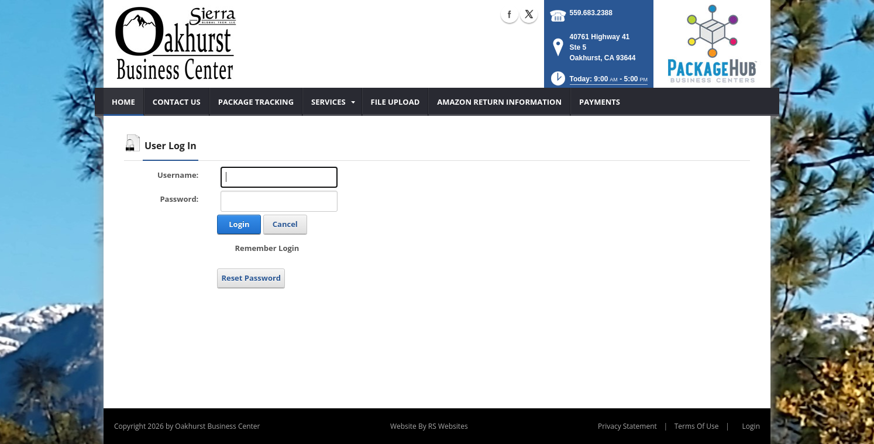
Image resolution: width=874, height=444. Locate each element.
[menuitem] (124, 102)
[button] (598, 82)
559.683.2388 (591, 13)
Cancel (285, 224)
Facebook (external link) (509, 14)
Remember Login (267, 248)
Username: (177, 175)
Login (239, 224)
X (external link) (529, 14)
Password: (179, 199)
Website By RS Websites (429, 426)
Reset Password (251, 278)
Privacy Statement (627, 426)
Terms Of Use (697, 426)
